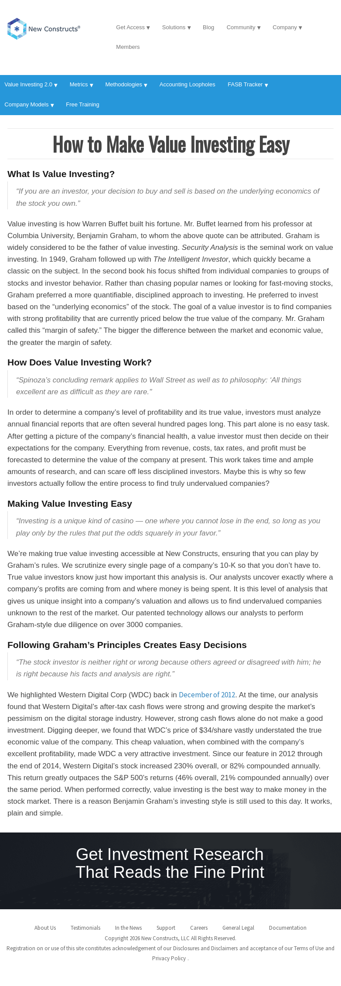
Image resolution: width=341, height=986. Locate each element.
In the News (128, 927)
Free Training (82, 104)
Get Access (130, 27)
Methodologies (123, 84)
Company (285, 27)
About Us (45, 927)
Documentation (288, 927)
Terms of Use (309, 948)
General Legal (238, 927)
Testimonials (85, 927)
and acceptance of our (266, 948)
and (329, 948)
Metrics (79, 84)
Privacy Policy (169, 958)
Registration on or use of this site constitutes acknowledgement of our (89, 948)
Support (166, 927)
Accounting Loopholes (187, 84)
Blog (208, 27)
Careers (199, 927)
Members (128, 47)
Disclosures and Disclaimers (205, 948)
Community (241, 27)
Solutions (173, 27)
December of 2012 (207, 694)
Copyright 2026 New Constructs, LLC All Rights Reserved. (170, 938)
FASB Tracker (245, 84)
